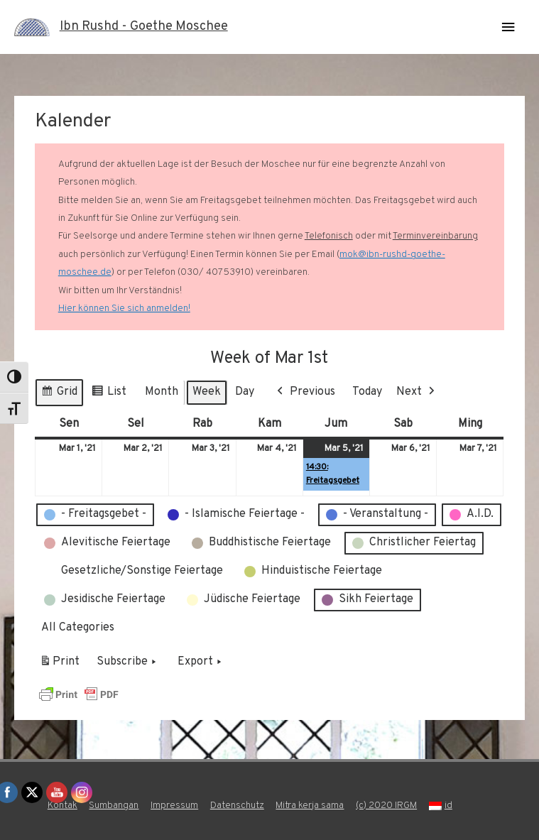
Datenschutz (237, 806)
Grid (58, 394)
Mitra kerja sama (310, 806)
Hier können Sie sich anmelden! (124, 308)
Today (367, 392)
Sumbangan (113, 806)
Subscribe (128, 662)
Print (59, 664)
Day (244, 392)
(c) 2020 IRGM (386, 806)
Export (201, 662)
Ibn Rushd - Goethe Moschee (144, 26)
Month (161, 392)
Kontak (62, 806)
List (108, 394)
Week (206, 392)
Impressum (174, 806)
